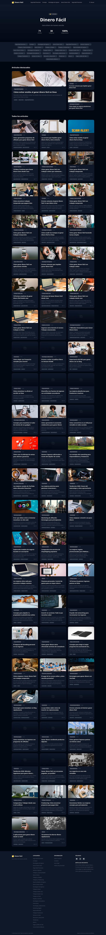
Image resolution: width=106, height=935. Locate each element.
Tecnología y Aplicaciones (60, 53)
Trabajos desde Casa (75, 50)
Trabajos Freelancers (24, 56)
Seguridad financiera (36, 2)
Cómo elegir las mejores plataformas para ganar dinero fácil (84, 869)
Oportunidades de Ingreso (80, 47)
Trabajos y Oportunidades (25, 47)
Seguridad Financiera (77, 2)
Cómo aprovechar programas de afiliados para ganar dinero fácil (83, 871)
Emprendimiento (87, 53)
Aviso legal (56, 863)
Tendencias (62, 56)
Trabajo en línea (87, 50)
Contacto (56, 861)
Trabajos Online (48, 50)
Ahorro (71, 56)
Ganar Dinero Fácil (65, 2)
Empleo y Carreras (19, 53)
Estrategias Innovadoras (34, 53)
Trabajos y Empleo (50, 47)
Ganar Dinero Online (19, 50)
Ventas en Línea (36, 56)
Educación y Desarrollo (50, 56)
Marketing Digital (74, 53)
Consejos (44, 2)
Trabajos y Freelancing (64, 47)
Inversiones (46, 53)
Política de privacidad (59, 865)
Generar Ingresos (86, 44)
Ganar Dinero (39, 47)
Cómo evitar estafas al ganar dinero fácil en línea (84, 865)
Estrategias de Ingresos (34, 50)
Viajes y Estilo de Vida (82, 56)
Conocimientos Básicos (53, 59)
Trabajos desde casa (61, 50)
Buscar (91, 2)
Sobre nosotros (58, 858)
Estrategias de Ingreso (54, 2)
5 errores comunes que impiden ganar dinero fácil (84, 867)
